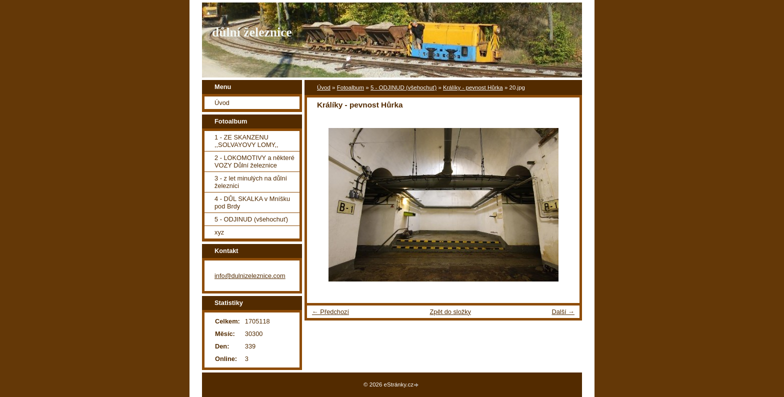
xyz (219, 232)
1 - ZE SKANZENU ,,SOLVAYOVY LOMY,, (246, 141)
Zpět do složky (450, 312)
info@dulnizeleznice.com (250, 276)
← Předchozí (330, 312)
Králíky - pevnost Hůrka (473, 87)
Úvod (323, 87)
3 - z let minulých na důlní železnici (250, 182)
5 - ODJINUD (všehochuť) (403, 87)
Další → (563, 312)
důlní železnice (252, 32)
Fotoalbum (350, 87)
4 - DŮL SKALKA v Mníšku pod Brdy (252, 202)
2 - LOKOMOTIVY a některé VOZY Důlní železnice (254, 161)
